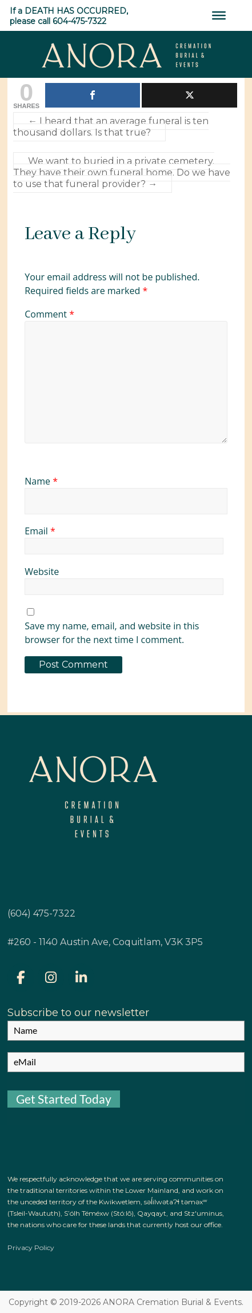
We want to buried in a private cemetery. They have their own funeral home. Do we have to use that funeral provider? (121, 172)
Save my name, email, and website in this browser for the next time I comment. (112, 633)
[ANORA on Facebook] (20, 977)
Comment (49, 314)
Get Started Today (63, 1099)
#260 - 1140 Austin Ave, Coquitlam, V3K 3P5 (105, 942)
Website (42, 571)
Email (40, 531)
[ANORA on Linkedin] (81, 977)
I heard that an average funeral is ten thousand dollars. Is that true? (111, 127)
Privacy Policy (30, 1247)
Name (41, 481)
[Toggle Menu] (219, 15)
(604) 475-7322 (41, 913)
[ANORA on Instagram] (51, 977)
